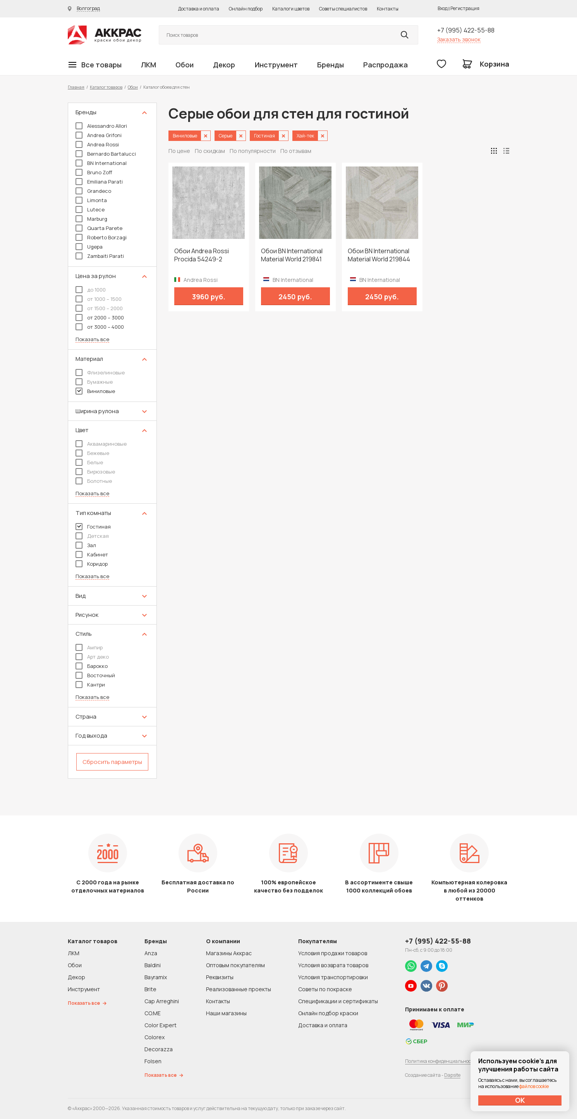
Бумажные (94, 381)
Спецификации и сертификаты (338, 1001)
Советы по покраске (325, 989)
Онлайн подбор (246, 8)
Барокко (92, 665)
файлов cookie (534, 1086)
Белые (89, 462)
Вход (443, 8)
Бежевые (92, 453)
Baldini (152, 965)
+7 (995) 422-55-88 (466, 30)
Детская (92, 535)
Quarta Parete (99, 228)
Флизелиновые (100, 372)
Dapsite (452, 1075)
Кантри (90, 684)
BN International (101, 163)
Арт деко (92, 656)
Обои (184, 64)
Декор (224, 64)
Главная (76, 87)
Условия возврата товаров (333, 965)
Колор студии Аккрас (104, 35)
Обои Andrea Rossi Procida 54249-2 (201, 255)
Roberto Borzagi (101, 237)
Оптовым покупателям (235, 965)
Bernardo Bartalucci (106, 153)
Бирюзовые (95, 471)
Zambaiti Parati (100, 255)
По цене (179, 150)
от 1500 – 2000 (99, 308)
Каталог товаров (106, 87)
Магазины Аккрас (229, 953)
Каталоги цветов (290, 8)
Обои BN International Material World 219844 (379, 255)
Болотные (94, 480)
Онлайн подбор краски (328, 1013)
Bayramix (155, 977)
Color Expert (160, 1025)
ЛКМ (148, 64)
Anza (150, 953)
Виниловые (95, 391)
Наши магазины (226, 1013)
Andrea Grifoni (99, 135)
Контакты (387, 8)
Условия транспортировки (333, 977)
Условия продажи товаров (332, 953)
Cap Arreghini (161, 1001)
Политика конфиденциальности (440, 1061)
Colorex (154, 1037)
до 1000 (91, 289)
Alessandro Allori (101, 125)
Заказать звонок (459, 39)
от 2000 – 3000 (100, 317)
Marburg (91, 218)
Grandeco (93, 190)
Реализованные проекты (238, 989)
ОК (520, 1100)
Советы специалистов (343, 8)
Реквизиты (220, 977)
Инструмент (276, 64)
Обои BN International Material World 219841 (292, 255)
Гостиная (93, 526)
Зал (86, 545)
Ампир (89, 647)
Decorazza (158, 1049)
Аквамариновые (101, 443)
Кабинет (92, 554)
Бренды (330, 64)
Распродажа (385, 64)
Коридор (92, 563)
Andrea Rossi (97, 144)
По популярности (253, 150)
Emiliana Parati (99, 181)
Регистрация (464, 8)
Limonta (91, 200)
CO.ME (152, 1013)
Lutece (90, 209)
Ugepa (89, 246)
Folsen (152, 1061)
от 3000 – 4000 (100, 326)
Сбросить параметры (112, 762)
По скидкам (210, 150)
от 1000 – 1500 (99, 298)
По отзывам (295, 150)
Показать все (92, 339)
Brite (150, 989)
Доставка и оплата (198, 8)
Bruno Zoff (94, 172)
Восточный (95, 675)
